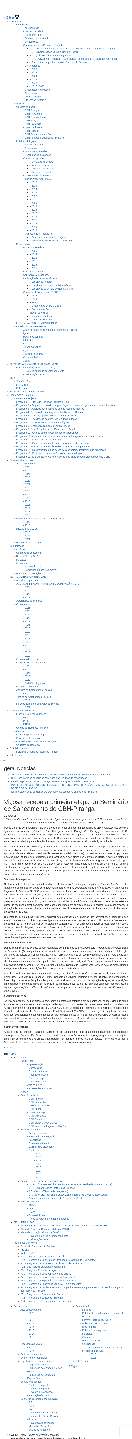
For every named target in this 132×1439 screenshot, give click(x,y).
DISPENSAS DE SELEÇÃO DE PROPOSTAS (41, 517)
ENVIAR (11, 1052)
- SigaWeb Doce (36, 1214)
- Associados (30, 146)
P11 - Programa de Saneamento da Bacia (42, 1255)
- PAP (33, 301)
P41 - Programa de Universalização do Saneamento (48, 1275)
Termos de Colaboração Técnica (33, 695)
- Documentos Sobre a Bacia (45, 304)
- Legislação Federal (41, 280)
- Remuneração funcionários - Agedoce (51, 239)
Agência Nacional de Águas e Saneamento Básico (50, 328)
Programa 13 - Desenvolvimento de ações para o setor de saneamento (54, 441)
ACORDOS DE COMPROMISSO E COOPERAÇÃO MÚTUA (48, 582)
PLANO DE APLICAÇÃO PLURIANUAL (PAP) (34, 362)
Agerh (26, 359)
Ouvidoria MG (30, 356)
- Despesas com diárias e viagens (48, 235)
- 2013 (33, 225)
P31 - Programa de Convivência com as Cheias (45, 1272)
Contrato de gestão (33, 157)
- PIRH (33, 294)
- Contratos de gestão (41, 160)
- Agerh (31, 1207)
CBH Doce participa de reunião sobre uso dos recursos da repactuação (49, 776)
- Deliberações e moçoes (36, 88)
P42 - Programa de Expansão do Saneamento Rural (48, 1279)
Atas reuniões (34, 1083)
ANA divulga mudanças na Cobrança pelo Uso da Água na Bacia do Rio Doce (52, 780)
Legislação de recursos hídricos (40, 277)
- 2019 (33, 205)
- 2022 (33, 81)
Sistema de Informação (28, 736)
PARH (26, 723)
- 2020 (33, 201)
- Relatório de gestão (41, 163)
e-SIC (26, 342)
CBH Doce (22, 23)
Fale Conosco (16, 753)
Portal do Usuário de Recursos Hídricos (37, 750)
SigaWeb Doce (24, 380)
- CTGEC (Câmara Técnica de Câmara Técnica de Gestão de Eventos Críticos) (72, 47)
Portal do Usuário (18, 747)
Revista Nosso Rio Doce (29, 554)
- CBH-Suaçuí (30, 119)
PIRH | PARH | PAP (24, 1220)
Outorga (20, 729)
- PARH (34, 297)
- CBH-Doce (26, 1059)
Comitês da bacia (25, 105)
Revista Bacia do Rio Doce (96, 1318)
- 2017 (33, 211)
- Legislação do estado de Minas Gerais (51, 283)
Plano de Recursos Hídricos (31, 712)
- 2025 (33, 71)
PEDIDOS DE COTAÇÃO (29, 541)
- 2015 (33, 218)
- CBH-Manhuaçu (32, 126)
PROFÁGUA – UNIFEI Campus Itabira (36, 321)
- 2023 (33, 78)
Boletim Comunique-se (94, 1329)
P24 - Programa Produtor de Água (38, 1268)
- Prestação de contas (41, 170)
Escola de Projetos (26, 397)
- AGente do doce (32, 565)
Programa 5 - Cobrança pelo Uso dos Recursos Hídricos (46, 414)
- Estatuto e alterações (35, 150)
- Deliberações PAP (33, 373)
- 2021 (33, 198)
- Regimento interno (33, 33)
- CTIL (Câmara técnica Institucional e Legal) (54, 50)
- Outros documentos (41, 318)
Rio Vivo (24, 1248)
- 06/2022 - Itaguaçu (34, 681)
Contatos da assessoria (28, 551)
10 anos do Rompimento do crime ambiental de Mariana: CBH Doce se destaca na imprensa (60, 773)
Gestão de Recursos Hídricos (32, 726)
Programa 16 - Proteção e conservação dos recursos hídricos (49, 452)
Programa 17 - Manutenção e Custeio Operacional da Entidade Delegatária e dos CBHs (63, 455)
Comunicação (16, 544)
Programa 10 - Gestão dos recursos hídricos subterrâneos (47, 431)
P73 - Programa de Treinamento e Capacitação (45, 1299)
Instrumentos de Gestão (22, 709)
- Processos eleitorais (34, 98)
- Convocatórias (31, 64)
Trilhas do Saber (32, 345)
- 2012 (33, 229)
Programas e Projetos (21, 393)
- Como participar (32, 95)
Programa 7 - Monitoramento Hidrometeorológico (42, 421)
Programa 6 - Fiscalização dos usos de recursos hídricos (46, 417)
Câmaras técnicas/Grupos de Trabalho (43, 43)
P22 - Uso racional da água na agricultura (42, 1265)
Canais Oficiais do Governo (31, 325)
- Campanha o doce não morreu (40, 568)
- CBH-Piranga (31, 109)
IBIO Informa (89, 1325)
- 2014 (33, 222)
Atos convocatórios (26, 462)
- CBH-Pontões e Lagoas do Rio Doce (43, 136)
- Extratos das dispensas (36, 174)
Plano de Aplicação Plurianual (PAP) (35, 366)
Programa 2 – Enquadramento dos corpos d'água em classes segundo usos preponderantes (65, 404)
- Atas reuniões (31, 91)
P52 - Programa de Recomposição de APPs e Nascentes (50, 1282)
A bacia (20, 102)
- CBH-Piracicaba (32, 112)
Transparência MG (33, 352)
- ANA (30, 1203)
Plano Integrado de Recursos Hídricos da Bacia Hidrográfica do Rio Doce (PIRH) (63, 1224)
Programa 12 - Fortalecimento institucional (39, 438)
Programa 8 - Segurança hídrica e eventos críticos (43, 424)
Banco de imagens (92, 1339)
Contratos (21, 602)
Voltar (8, 1046)
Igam (26, 332)
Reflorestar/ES (28, 1251)
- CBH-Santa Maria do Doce (38, 133)
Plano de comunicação (28, 572)
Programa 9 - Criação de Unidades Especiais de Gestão (46, 428)
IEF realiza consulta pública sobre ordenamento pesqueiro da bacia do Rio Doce (54, 790)
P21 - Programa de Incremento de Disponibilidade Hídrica (51, 1262)
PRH (25, 716)
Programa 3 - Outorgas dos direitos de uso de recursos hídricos (50, 407)
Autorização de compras (29, 599)
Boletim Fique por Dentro (95, 1322)
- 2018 (33, 208)
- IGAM (31, 1210)
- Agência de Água (33, 143)
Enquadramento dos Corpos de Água (36, 740)
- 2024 (33, 74)
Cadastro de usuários (34, 270)
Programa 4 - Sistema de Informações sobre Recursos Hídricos (50, 410)
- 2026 (33, 67)
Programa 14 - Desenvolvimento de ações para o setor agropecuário (53, 445)
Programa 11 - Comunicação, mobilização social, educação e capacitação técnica (59, 434)
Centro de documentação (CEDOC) (42, 290)
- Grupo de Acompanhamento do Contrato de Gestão (58, 61)
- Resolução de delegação (37, 153)
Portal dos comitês (33, 335)
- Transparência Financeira (37, 232)
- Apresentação (31, 26)
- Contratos (33, 1148)
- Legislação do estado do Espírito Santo (51, 287)
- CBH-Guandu (31, 129)
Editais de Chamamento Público (26, 390)
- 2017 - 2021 (37, 85)
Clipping (86, 1335)
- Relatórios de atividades (36, 37)
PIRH (26, 719)
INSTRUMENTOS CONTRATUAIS (27, 575)
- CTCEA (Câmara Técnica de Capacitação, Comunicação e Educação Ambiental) (74, 57)
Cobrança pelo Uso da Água (31, 733)
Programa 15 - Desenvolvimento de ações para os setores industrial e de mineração (61, 448)
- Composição (30, 40)
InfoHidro (28, 338)
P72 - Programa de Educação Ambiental (41, 1296)
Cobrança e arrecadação (36, 273)
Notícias (20, 548)
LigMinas (28, 349)
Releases (21, 558)
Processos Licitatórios (21, 458)
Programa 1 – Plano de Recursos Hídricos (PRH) (42, 400)
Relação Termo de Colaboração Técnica (37, 702)
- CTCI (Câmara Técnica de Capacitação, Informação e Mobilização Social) (67, 1193)
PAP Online (22, 383)
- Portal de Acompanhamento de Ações (48, 1217)
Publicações (22, 386)
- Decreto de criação (34, 30)
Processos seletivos (34, 246)
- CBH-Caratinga (32, 122)
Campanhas (22, 561)
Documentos (23, 242)
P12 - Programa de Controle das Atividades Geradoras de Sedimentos (58, 1258)
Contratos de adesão (27, 657)
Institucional (15, 19)
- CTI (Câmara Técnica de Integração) (50, 54)
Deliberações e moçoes (39, 1087)
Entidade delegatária (27, 139)
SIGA (12, 376)
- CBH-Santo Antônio (34, 115)
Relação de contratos (27, 685)
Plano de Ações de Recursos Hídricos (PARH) (45, 1227)
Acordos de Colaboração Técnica (34, 688)
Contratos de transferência (30, 661)
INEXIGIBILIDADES (27, 527)
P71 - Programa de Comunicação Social (41, 1292)
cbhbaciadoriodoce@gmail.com (105, 1437)
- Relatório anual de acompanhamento (43, 369)
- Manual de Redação (41, 314)
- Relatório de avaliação (42, 167)
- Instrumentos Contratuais (37, 177)
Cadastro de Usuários (28, 743)
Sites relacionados (30, 1200)
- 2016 (33, 215)
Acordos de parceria (27, 578)
